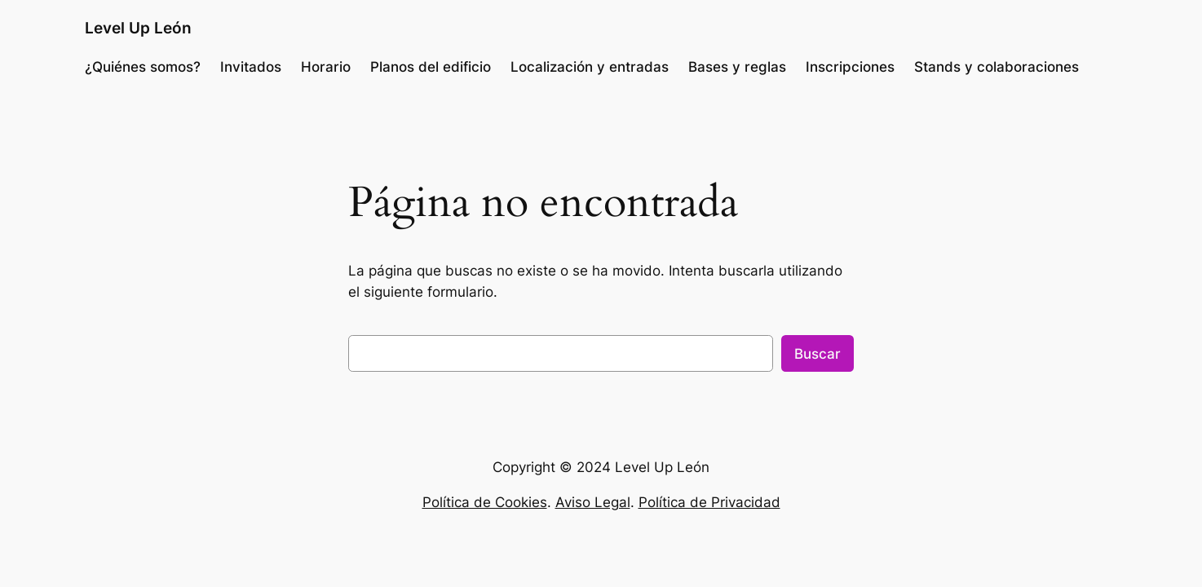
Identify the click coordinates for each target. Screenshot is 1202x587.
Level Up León (138, 28)
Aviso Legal (592, 502)
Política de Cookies (484, 502)
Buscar (817, 354)
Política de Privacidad (709, 502)
